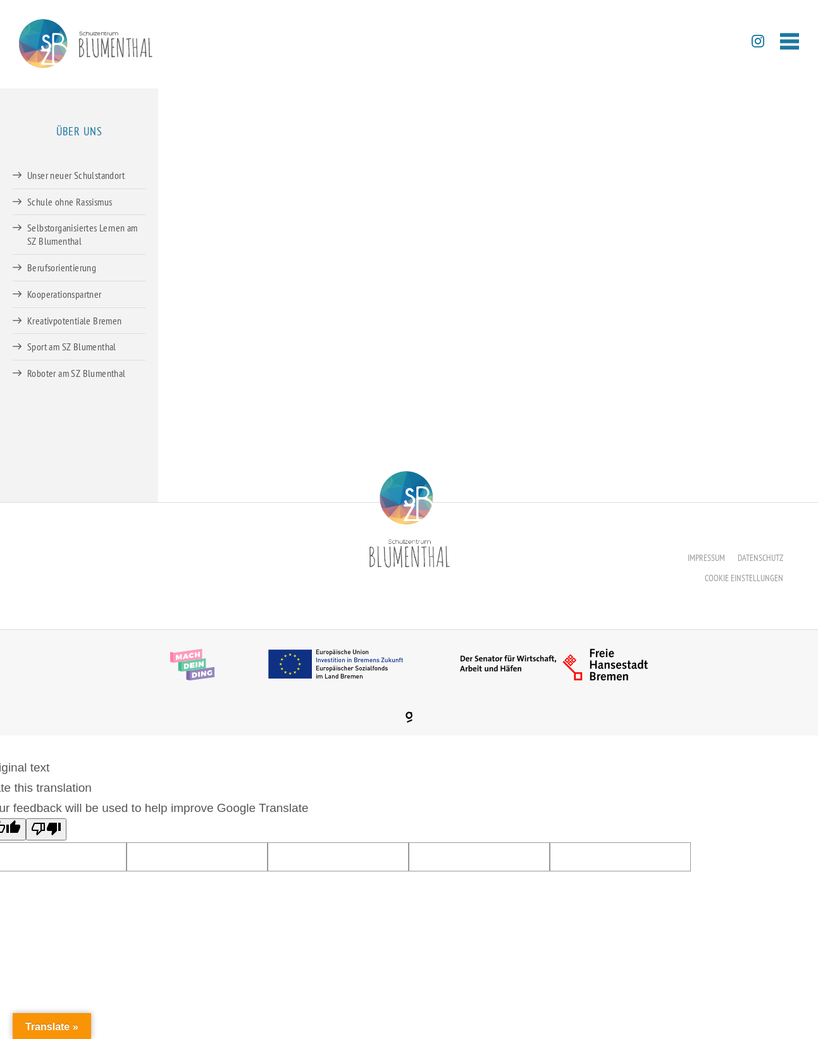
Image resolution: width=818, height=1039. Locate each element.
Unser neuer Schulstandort (76, 175)
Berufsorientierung (61, 267)
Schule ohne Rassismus (69, 201)
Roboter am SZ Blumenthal (76, 373)
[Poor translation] (46, 829)
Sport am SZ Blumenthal (71, 346)
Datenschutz (760, 557)
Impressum (706, 557)
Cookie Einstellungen (744, 578)
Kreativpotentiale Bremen (74, 320)
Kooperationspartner (64, 294)
